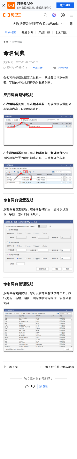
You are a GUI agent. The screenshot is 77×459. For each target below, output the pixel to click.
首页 (5, 41)
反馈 (43, 386)
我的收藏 (63, 68)
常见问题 (61, 32)
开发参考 (27, 32)
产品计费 (44, 32)
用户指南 (10, 32)
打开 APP (65, 5)
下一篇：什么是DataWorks (56, 367)
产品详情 (38, 67)
